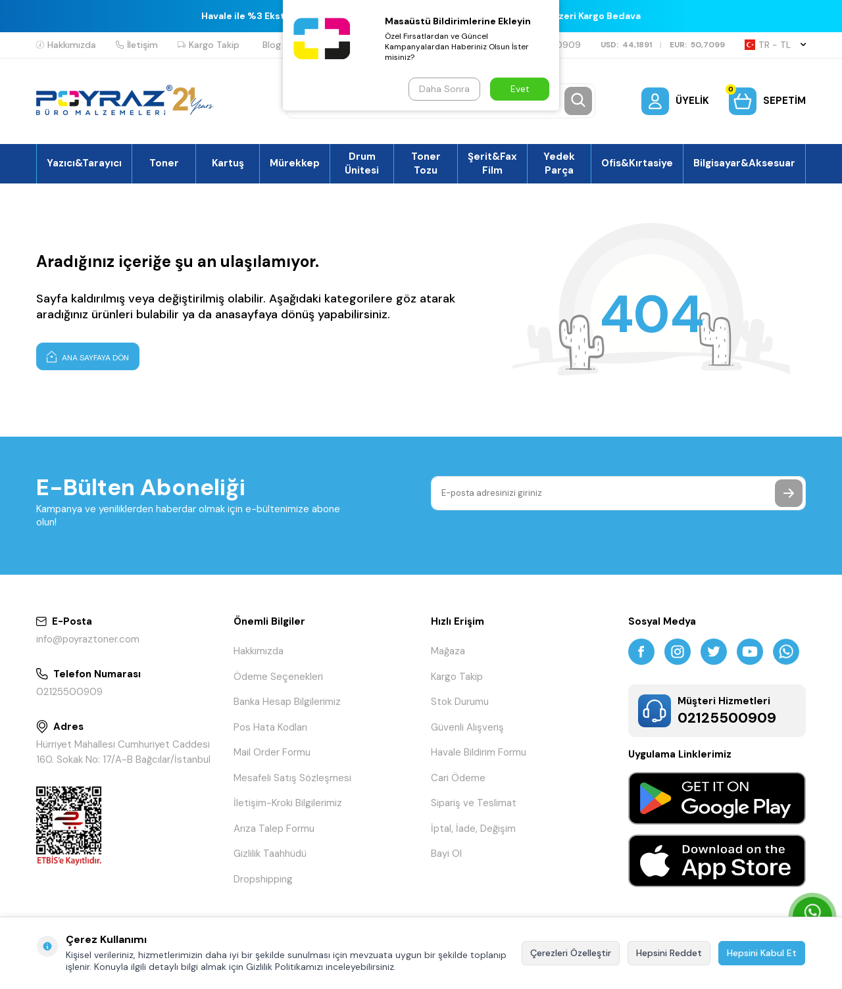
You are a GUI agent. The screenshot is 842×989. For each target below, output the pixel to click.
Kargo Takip (208, 45)
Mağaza (448, 651)
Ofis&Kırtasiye (637, 163)
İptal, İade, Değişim (473, 828)
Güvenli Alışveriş (467, 727)
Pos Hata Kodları (270, 727)
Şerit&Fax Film (492, 163)
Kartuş (228, 163)
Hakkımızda (66, 45)
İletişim (137, 45)
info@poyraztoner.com (87, 639)
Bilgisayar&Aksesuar (744, 163)
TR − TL (775, 45)
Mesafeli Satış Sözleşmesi (292, 777)
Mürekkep (295, 163)
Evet (520, 89)
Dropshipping (263, 879)
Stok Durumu (460, 701)
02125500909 (69, 691)
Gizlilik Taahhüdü (270, 853)
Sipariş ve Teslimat (473, 802)
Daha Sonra (444, 89)
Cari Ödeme (458, 777)
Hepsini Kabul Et (762, 953)
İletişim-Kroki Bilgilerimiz (288, 802)
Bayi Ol (446, 853)
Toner (164, 163)
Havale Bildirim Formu (478, 752)
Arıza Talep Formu (274, 828)
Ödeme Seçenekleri (278, 676)
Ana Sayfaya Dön (88, 356)
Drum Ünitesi (362, 163)
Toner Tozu (426, 163)
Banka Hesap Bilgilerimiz (287, 701)
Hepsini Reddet (669, 953)
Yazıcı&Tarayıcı (84, 163)
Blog (271, 45)
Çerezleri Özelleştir (570, 953)
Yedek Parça (559, 163)
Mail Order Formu (272, 752)
